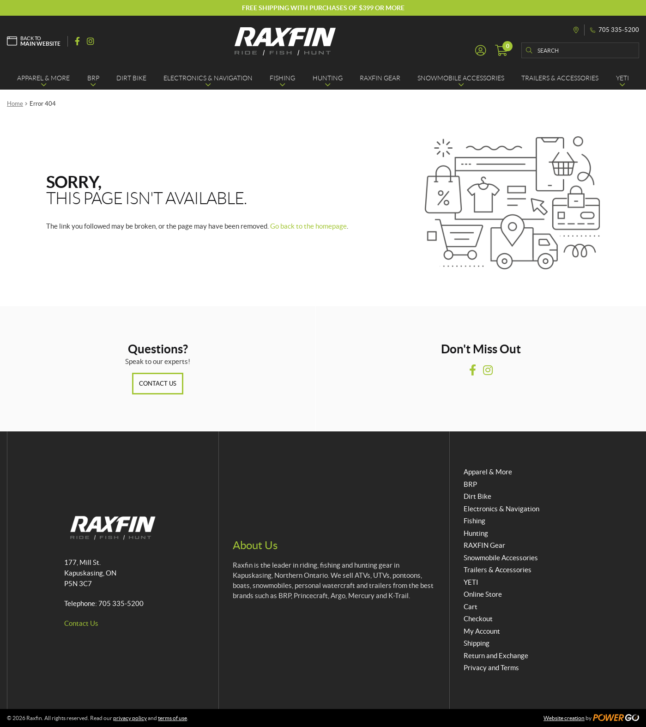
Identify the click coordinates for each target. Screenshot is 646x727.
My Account (482, 631)
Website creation (564, 718)
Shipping (476, 643)
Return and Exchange (496, 656)
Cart (470, 607)
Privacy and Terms (491, 668)
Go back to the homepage (308, 226)
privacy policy (130, 718)
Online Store (483, 594)
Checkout (478, 619)
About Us (255, 545)
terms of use (172, 718)
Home (15, 103)
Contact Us (157, 383)
